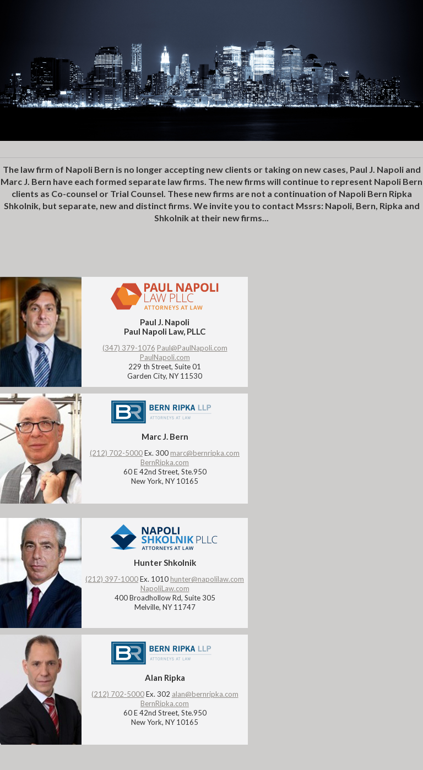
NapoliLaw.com (164, 588)
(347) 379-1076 (128, 347)
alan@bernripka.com (205, 694)
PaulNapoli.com (165, 357)
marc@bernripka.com (205, 453)
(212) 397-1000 (111, 579)
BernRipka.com (164, 462)
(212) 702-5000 (116, 453)
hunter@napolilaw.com (207, 579)
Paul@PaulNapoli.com (192, 347)
